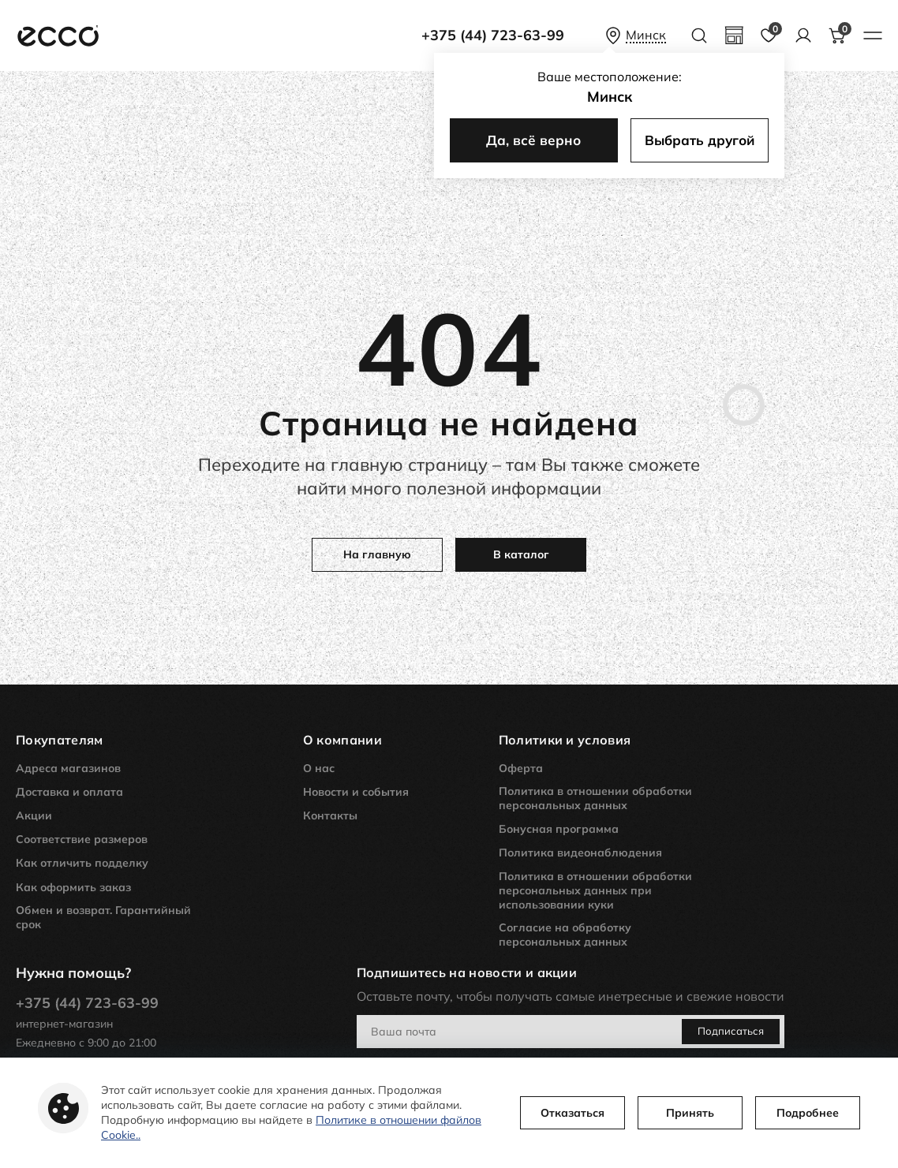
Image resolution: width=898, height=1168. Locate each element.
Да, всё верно (533, 140)
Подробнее (807, 1113)
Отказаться (572, 1113)
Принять (690, 1113)
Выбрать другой (699, 140)
